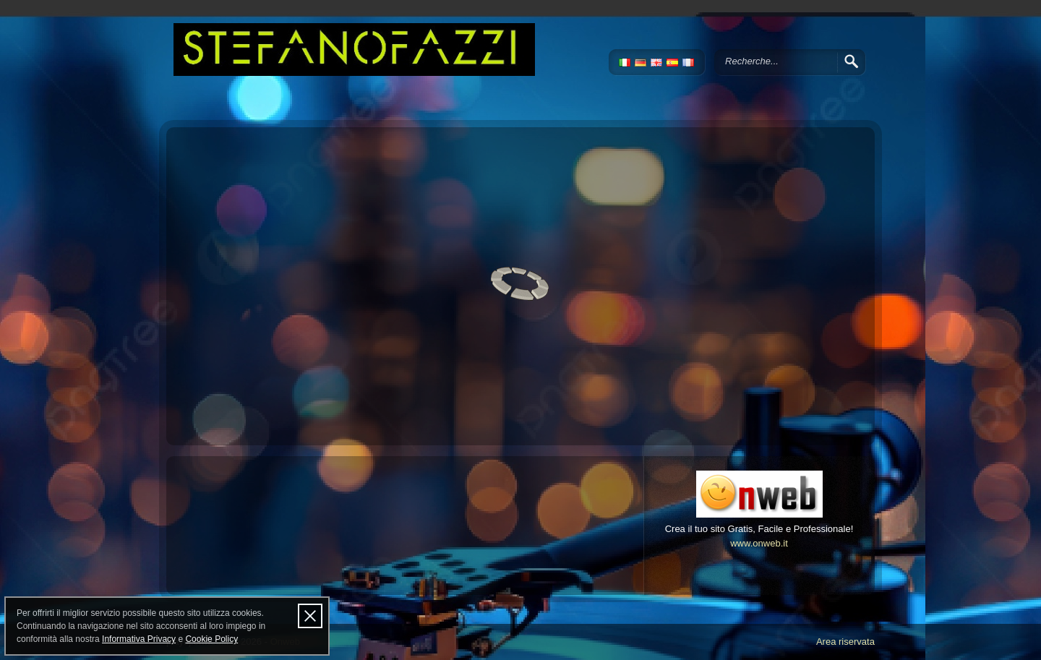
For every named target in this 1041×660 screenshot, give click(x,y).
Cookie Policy (211, 639)
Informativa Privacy (139, 639)
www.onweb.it (759, 543)
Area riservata (845, 641)
